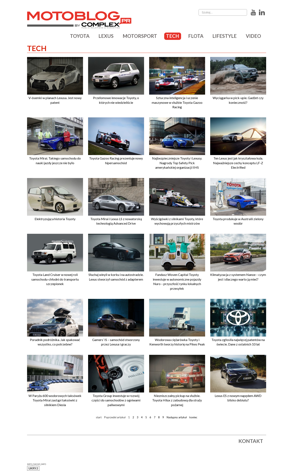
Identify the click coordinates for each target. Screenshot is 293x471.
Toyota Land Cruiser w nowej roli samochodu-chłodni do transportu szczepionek (55, 279)
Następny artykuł (176, 417)
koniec (193, 417)
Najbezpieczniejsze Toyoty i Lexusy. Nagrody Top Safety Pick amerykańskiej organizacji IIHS (177, 162)
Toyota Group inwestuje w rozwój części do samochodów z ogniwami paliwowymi (116, 400)
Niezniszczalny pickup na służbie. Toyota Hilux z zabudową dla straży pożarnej (177, 400)
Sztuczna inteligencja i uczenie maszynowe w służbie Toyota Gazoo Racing (177, 102)
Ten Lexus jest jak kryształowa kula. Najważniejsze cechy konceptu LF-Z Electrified (238, 162)
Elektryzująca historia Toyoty (55, 219)
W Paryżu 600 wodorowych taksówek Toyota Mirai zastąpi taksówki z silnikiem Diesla (54, 400)
